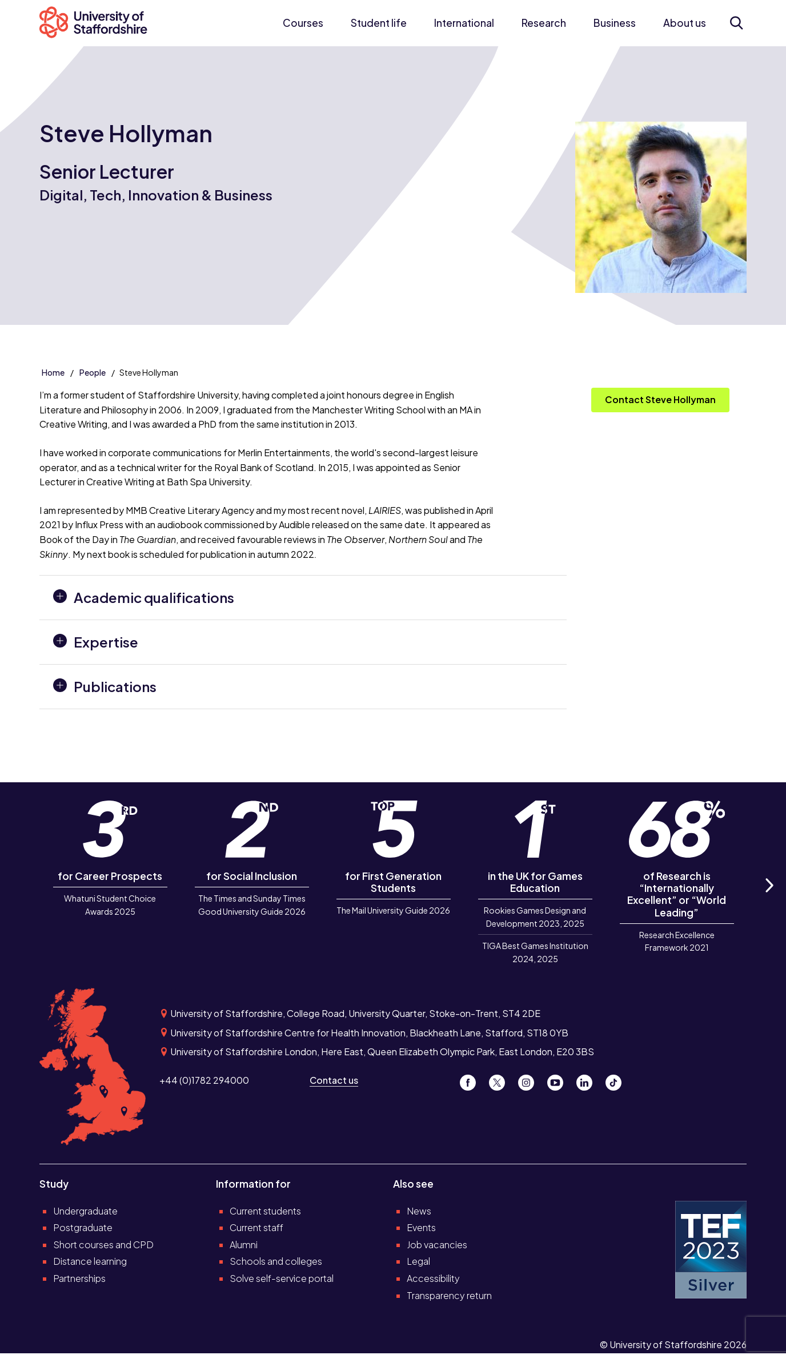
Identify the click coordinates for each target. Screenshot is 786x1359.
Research (544, 23)
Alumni (244, 1245)
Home (53, 372)
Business (614, 23)
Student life (379, 23)
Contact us (334, 1080)
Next (768, 898)
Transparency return (449, 1295)
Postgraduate (83, 1227)
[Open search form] (737, 23)
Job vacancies (437, 1245)
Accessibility (433, 1278)
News (419, 1211)
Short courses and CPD (103, 1245)
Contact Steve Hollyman (660, 399)
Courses (303, 23)
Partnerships (79, 1278)
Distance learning (90, 1261)
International (464, 23)
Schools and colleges (276, 1261)
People (92, 372)
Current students (265, 1211)
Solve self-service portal (282, 1278)
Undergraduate (85, 1211)
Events (421, 1227)
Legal (418, 1261)
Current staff (256, 1227)
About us (684, 23)
